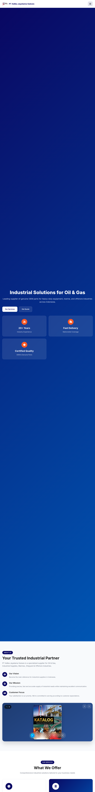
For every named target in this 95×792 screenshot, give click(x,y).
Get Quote (25, 309)
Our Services (10, 309)
